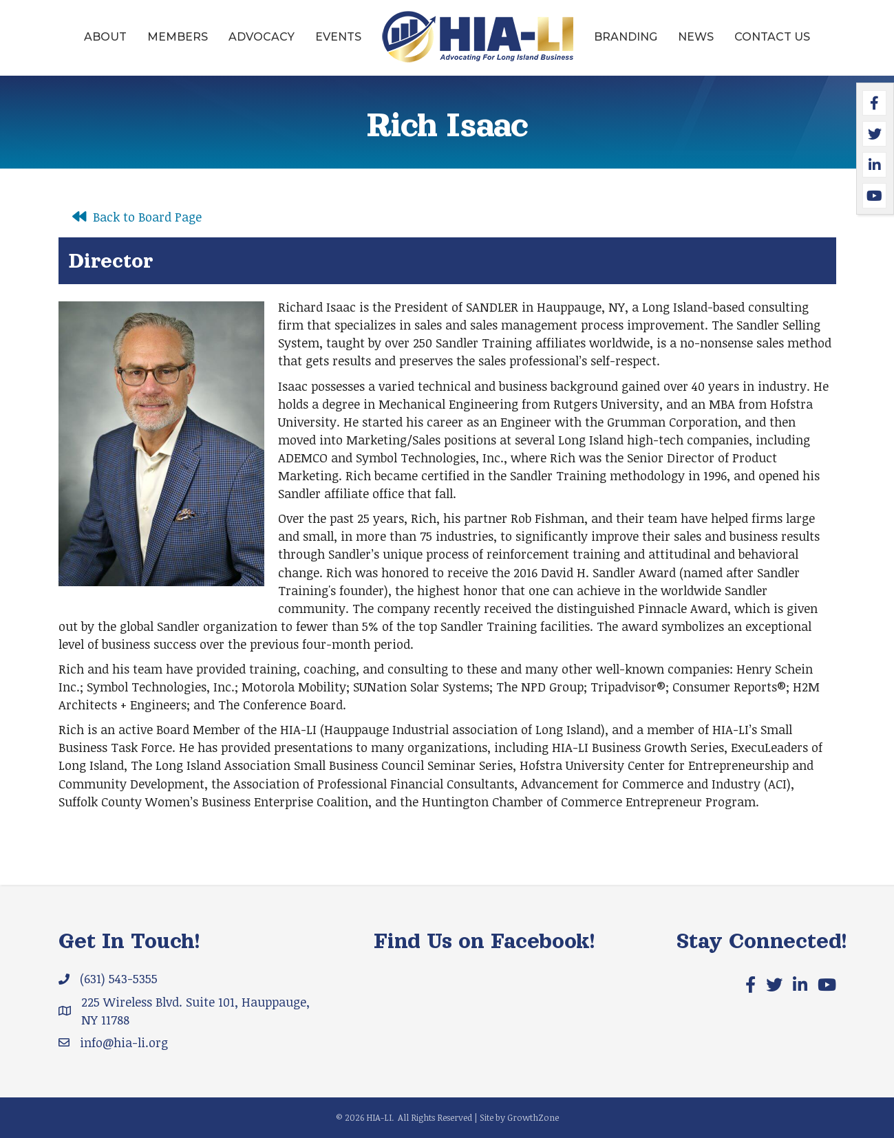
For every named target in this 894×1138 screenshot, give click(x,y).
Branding (625, 36)
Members (177, 36)
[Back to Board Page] (133, 216)
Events (338, 36)
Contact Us (772, 36)
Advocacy (261, 36)
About (105, 36)
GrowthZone (533, 1117)
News (696, 36)
